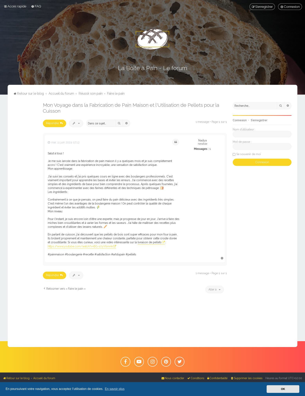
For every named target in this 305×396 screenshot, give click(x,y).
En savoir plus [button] (115, 389)
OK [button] (283, 389)
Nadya (202, 140)
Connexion (240, 120)
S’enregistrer (259, 120)
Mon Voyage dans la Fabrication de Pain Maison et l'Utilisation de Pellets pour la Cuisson (131, 108)
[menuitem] (36, 6)
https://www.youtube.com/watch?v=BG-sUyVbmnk (80, 246)
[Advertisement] (25, 161)
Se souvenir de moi (248, 154)
